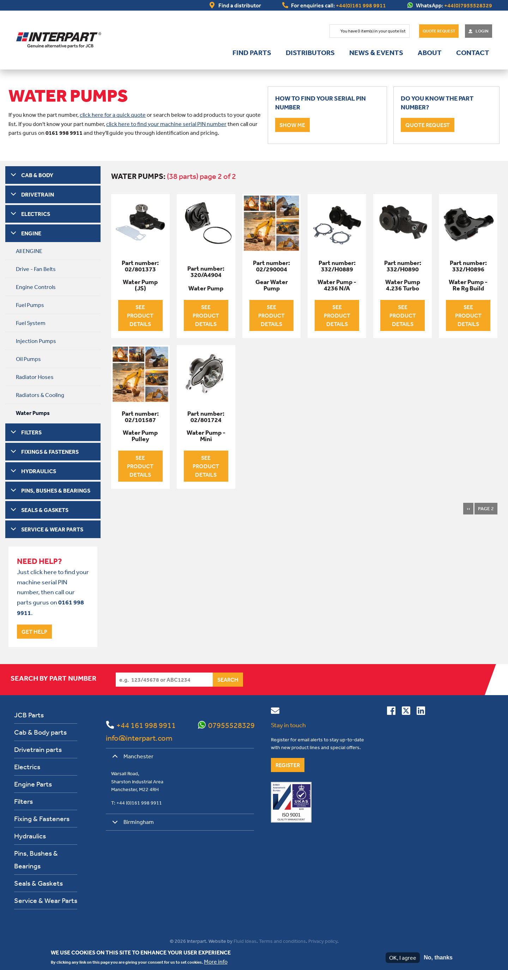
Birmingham (132, 824)
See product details (140, 315)
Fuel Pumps (30, 304)
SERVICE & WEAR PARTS (52, 529)
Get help (34, 631)
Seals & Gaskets (38, 883)
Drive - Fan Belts (36, 268)
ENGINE (31, 233)
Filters (23, 801)
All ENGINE (29, 250)
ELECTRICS (35, 213)
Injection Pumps (36, 340)
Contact (472, 52)
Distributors (310, 52)
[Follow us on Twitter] (406, 712)
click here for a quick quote (113, 114)
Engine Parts (33, 784)
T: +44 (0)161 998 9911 (136, 803)
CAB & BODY (37, 175)
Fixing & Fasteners (41, 818)
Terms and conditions (282, 941)
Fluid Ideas (245, 941)
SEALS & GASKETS (44, 509)
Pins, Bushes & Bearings (36, 859)
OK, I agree (402, 957)
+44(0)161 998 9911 (361, 5)
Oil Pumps (28, 358)
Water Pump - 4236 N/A (337, 285)
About (430, 52)
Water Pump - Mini (206, 435)
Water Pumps (33, 412)
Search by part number (53, 678)
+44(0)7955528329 (468, 5)
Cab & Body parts (40, 732)
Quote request (427, 124)
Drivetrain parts (38, 749)
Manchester (131, 759)
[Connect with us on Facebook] (391, 712)
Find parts (251, 52)
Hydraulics (30, 836)
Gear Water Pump (271, 285)
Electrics (27, 767)
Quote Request (439, 31)
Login (482, 31)
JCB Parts (29, 715)
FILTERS (31, 432)
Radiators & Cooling (40, 394)
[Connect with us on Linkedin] (421, 712)
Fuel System (31, 322)
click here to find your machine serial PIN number (166, 123)
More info (216, 961)
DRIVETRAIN (37, 194)
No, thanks (438, 957)
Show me (292, 124)
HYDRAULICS (38, 471)
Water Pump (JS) (140, 285)
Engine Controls (36, 286)
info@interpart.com (139, 737)
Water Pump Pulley (140, 435)
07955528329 (231, 725)
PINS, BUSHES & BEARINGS (55, 490)
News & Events (376, 52)
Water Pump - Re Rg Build (468, 285)
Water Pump (205, 288)
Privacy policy (322, 941)
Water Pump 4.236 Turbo (402, 285)
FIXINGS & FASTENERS (50, 451)
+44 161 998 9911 (146, 725)
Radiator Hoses (35, 376)
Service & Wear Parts (45, 900)
